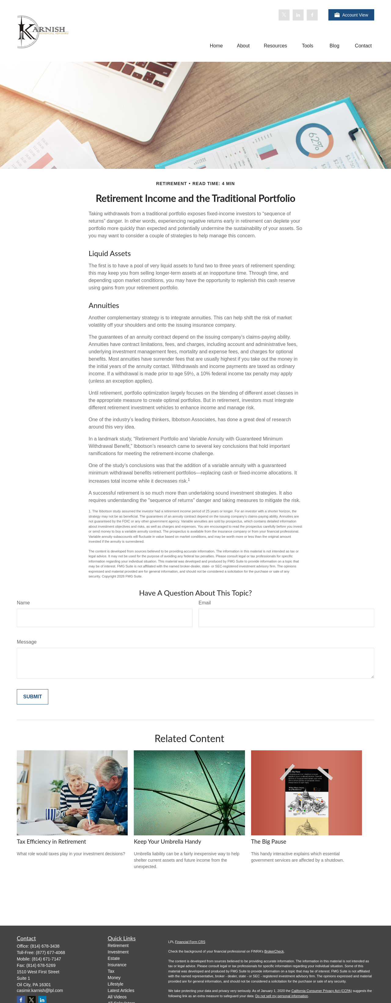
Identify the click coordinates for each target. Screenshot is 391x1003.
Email (205, 602)
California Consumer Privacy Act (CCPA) (321, 991)
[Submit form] (32, 696)
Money (114, 977)
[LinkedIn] (298, 14)
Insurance (117, 964)
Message (27, 642)
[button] (216, 45)
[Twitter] (284, 14)
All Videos (117, 996)
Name (23, 602)
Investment (118, 951)
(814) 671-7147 (46, 959)
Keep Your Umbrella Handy (167, 841)
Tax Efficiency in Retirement (51, 841)
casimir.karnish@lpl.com (40, 990)
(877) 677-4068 (50, 952)
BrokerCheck (274, 951)
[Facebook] (312, 14)
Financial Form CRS (190, 942)
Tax (111, 971)
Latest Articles (121, 990)
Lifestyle (115, 984)
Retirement (118, 945)
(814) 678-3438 (45, 946)
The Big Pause (269, 841)
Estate (114, 958)
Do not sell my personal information (281, 996)
